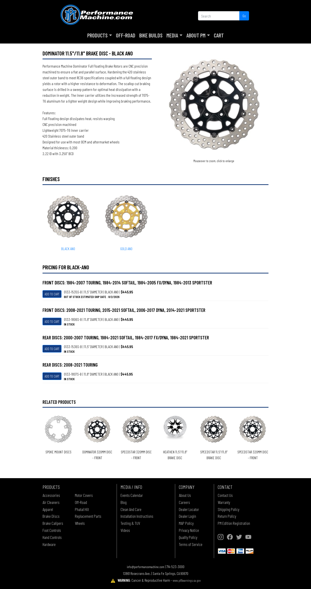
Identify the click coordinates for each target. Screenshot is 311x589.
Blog (124, 502)
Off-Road (125, 35)
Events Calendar (132, 495)
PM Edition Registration (234, 523)
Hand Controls (52, 537)
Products (97, 35)
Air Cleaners (51, 502)
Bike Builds (151, 35)
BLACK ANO (68, 248)
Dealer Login (187, 516)
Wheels (80, 523)
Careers (184, 502)
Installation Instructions (137, 516)
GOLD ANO (126, 248)
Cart (219, 35)
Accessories (51, 495)
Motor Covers (84, 495)
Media (172, 35)
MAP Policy (186, 523)
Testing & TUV (130, 523)
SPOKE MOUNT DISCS (58, 451)
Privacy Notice (189, 530)
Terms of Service (190, 544)
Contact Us (225, 495)
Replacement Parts (88, 516)
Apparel (48, 509)
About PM (196, 35)
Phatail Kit (82, 509)
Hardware (49, 544)
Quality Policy (188, 537)
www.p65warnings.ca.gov (187, 580)
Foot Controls (52, 530)
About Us (185, 495)
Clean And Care (131, 509)
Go (244, 15)
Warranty (224, 502)
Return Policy (227, 516)
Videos (125, 530)
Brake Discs (51, 516)
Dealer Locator (189, 509)
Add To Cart (52, 294)
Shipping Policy (228, 509)
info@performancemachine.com (145, 567)
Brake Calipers (53, 523)
